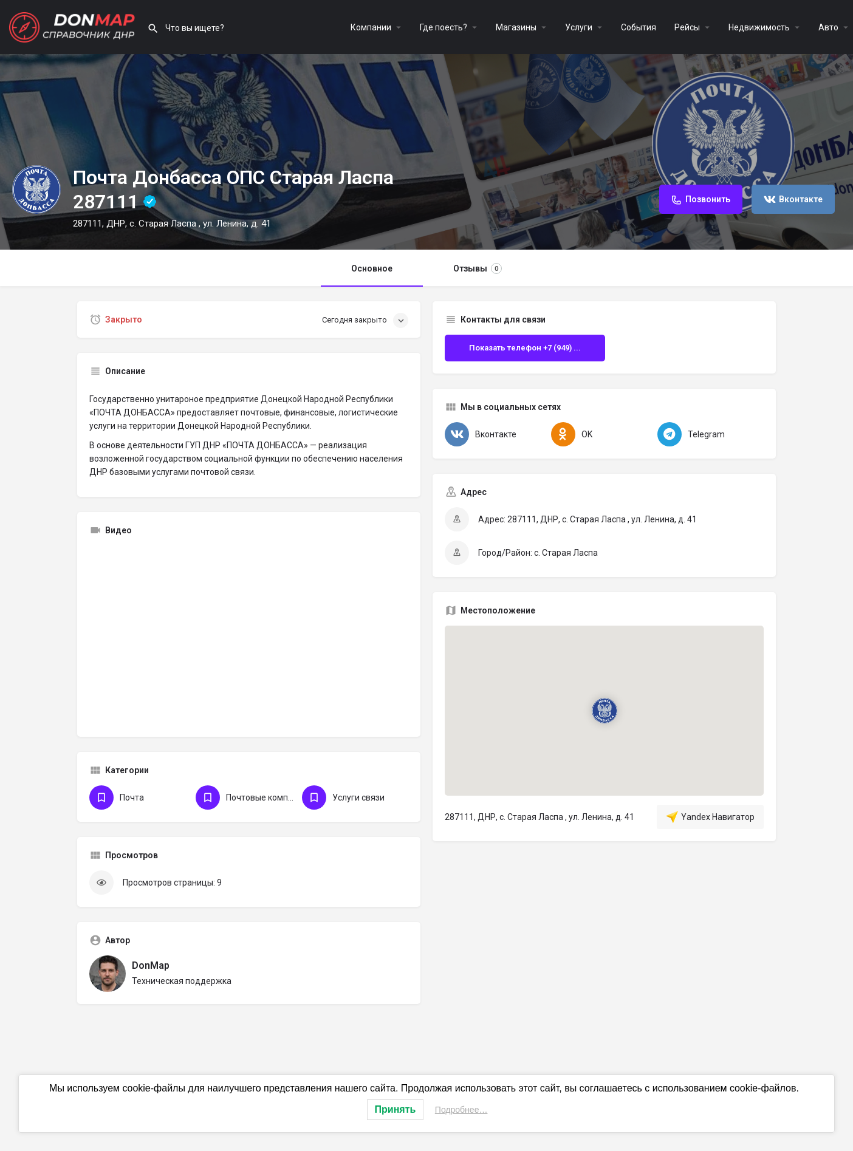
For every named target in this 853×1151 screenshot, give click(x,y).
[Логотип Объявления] (36, 189)
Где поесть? (443, 27)
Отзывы (477, 268)
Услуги (578, 27)
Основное (371, 268)
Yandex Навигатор (710, 817)
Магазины (516, 27)
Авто (828, 27)
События (638, 27)
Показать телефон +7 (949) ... (525, 347)
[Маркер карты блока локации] (604, 710)
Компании (371, 27)
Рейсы (687, 27)
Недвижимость (759, 27)
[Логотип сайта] (73, 26)
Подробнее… (461, 1110)
